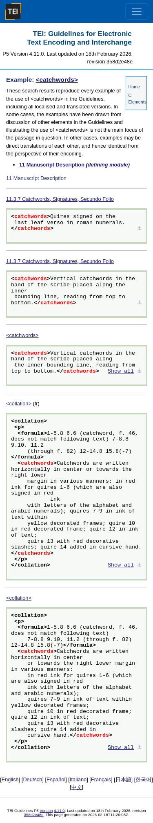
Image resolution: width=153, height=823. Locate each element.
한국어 (143, 779)
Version (46, 810)
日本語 (123, 779)
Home (134, 86)
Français (101, 779)
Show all (121, 371)
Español (56, 779)
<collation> (18, 403)
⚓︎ (139, 228)
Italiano (78, 779)
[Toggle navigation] (136, 11)
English (10, 779)
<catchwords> (57, 79)
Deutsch (32, 779)
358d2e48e (33, 814)
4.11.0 (59, 810)
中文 (76, 787)
